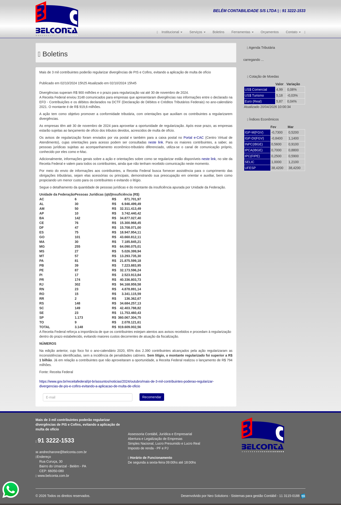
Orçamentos (270, 32)
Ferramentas (242, 32)
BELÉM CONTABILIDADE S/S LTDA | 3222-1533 (259, 11)
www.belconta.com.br (53, 476)
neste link (155, 142)
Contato (293, 32)
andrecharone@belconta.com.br (63, 452)
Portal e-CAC (194, 137)
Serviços (197, 32)
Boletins (218, 32)
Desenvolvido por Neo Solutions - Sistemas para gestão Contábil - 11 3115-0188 (243, 496)
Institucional (172, 32)
